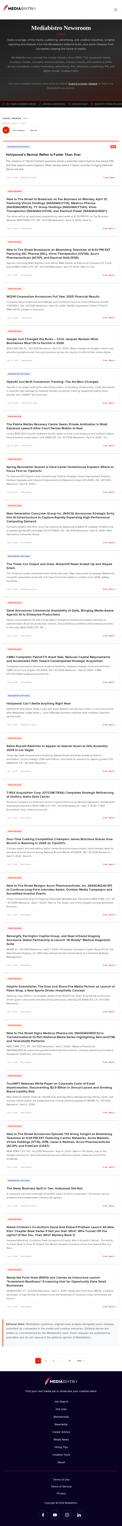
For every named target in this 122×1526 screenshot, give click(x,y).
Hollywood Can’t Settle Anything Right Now (39, 703)
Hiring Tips (61, 1447)
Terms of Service (61, 1486)
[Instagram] (67, 1515)
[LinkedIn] (79, 1515)
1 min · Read (109, 445)
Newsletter (61, 1424)
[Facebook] (43, 1515)
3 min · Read (109, 492)
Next (81, 1361)
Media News (61, 1439)
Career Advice (61, 1432)
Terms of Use (61, 1479)
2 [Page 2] (45, 1361)
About (61, 1462)
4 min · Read (109, 636)
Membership (61, 1416)
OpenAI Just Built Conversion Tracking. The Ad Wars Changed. (53, 381)
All (6, 130)
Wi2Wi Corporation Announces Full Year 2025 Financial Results (53, 296)
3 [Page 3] (53, 1361)
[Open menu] (115, 10)
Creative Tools (61, 1454)
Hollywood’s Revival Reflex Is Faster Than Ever (43, 154)
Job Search (61, 1401)
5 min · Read (109, 725)
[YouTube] (55, 1515)
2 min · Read (109, 228)
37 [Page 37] (70, 1361)
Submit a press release (82, 83)
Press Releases (19, 130)
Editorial (33, 130)
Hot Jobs (61, 1409)
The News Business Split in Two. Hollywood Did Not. (45, 1188)
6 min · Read (109, 177)
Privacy (61, 1493)
